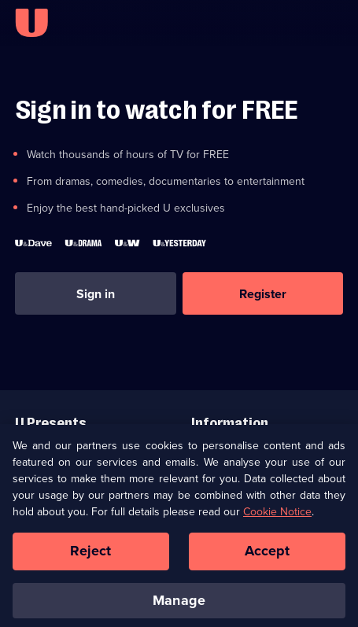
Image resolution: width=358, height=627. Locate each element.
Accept (267, 556)
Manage (179, 605)
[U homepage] (31, 22)
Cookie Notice (277, 517)
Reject (90, 556)
